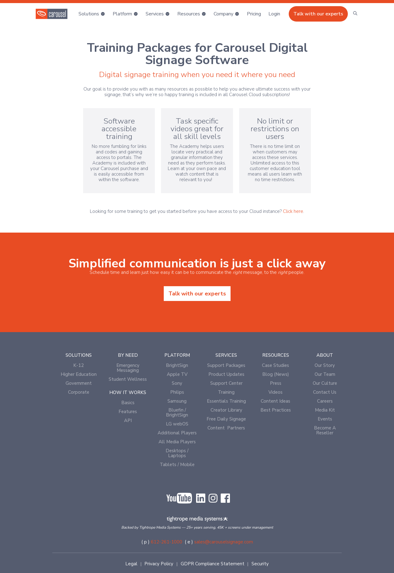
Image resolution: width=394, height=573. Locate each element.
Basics (128, 403)
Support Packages (226, 365)
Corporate (78, 392)
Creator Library (226, 410)
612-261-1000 (166, 542)
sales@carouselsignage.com (223, 542)
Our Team (325, 374)
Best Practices (275, 410)
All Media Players (177, 442)
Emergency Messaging (127, 367)
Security (260, 564)
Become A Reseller (325, 430)
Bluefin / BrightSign (177, 412)
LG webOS (177, 424)
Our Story (325, 365)
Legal (131, 564)
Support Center (226, 383)
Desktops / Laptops (177, 453)
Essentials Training (226, 401)
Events (325, 419)
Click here (293, 211)
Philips (177, 392)
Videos (275, 392)
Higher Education (79, 374)
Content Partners (226, 428)
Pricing (254, 13)
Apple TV (177, 374)
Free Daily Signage (226, 419)
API (128, 420)
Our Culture (325, 383)
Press (275, 383)
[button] (92, 14)
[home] (51, 14)
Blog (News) (275, 374)
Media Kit (325, 410)
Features (128, 411)
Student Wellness (128, 379)
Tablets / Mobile (177, 464)
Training (226, 392)
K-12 (78, 365)
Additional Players (177, 433)
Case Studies (275, 365)
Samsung (177, 401)
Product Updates (226, 374)
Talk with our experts (318, 13)
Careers (325, 401)
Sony (177, 383)
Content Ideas (275, 401)
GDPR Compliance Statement (212, 564)
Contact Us (324, 392)
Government (79, 383)
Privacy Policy (158, 564)
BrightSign (177, 365)
